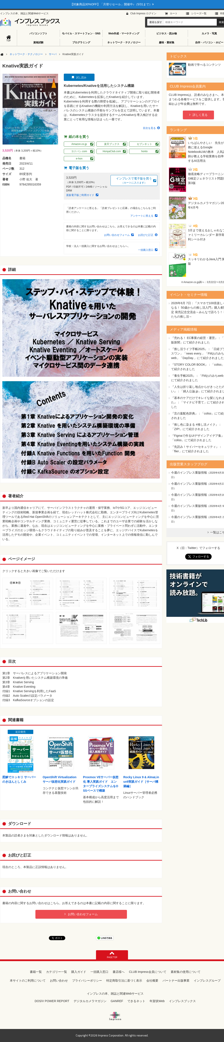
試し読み (81, 77)
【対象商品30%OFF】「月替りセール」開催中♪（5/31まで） (112, 4)
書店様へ (119, 971)
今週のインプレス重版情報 (189, 472)
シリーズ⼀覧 (199, 13)
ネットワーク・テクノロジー (124, 42)
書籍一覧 (36, 971)
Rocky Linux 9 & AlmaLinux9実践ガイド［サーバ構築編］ (141, 781)
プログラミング (81, 42)
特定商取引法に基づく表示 (124, 980)
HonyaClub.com (112, 151)
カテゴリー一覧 (56, 971)
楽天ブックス (111, 144)
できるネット (136, 1001)
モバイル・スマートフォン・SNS (81, 33)
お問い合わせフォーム (117, 235)
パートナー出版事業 (176, 980)
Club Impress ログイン (143, 13)
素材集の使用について (186, 971)
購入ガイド (78, 971)
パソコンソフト (38, 33)
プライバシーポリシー (87, 980)
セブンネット (144, 144)
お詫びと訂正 (145, 235)
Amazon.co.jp (79, 144)
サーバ (53, 54)
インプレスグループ (207, 980)
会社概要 (152, 980)
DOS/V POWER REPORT (52, 1001)
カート (173, 13)
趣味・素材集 (166, 42)
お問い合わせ (59, 980)
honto (144, 151)
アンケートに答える (141, 215)
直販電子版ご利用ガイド (80, 195)
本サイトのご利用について (28, 980)
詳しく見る (200, 115)
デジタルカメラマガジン (90, 1001)
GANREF (117, 1001)
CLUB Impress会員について (147, 971)
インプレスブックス (182, 1001)
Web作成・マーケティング (123, 33)
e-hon (79, 158)
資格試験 (38, 42)
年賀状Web (157, 1001)
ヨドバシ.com (79, 151)
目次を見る (149, 128)
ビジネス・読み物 (166, 33)
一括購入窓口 (145, 249)
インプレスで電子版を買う (134, 181)
